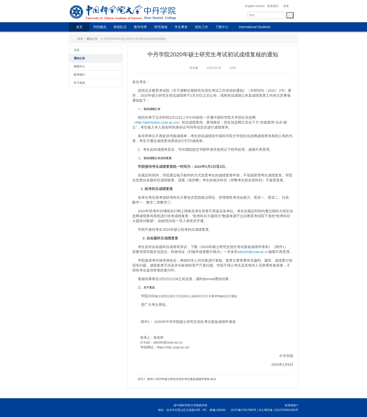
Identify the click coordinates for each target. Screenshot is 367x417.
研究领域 (160, 27)
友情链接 (291, 405)
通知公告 (92, 38)
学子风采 (79, 82)
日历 (76, 50)
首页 (79, 27)
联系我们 (79, 74)
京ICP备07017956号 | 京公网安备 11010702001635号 (264, 410)
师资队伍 (120, 27)
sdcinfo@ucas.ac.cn (253, 252)
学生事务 (181, 27)
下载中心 (221, 27)
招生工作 (201, 27)
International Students (255, 27)
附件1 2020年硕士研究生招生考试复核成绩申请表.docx (181, 379)
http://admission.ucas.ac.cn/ (157, 122)
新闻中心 (79, 66)
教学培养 (140, 27)
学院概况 (99, 27)
